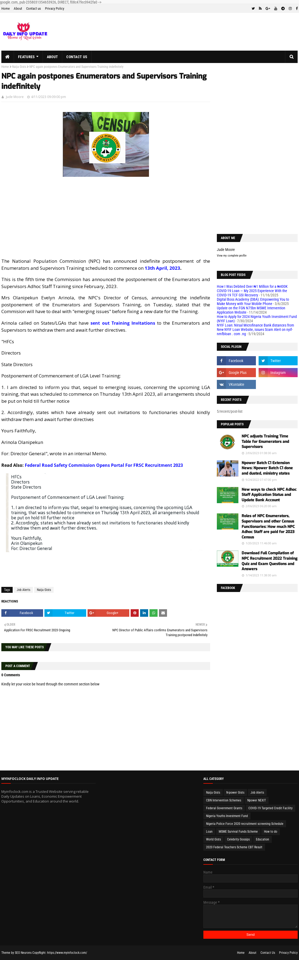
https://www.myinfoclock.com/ (67, 953)
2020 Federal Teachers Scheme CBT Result (234, 847)
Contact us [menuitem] (76, 57)
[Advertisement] (105, 220)
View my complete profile (231, 255)
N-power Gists (235, 792)
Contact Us (267, 953)
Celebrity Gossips (238, 839)
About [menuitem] (52, 57)
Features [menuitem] (26, 57)
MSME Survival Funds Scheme (238, 831)
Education (262, 839)
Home (5, 8)
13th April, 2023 (162, 268)
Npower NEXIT (256, 800)
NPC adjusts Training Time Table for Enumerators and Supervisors (265, 441)
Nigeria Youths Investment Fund (227, 816)
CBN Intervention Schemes (223, 800)
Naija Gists (19, 67)
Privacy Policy (54, 8)
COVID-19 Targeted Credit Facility (270, 808)
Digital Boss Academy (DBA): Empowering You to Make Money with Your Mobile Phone (253, 301)
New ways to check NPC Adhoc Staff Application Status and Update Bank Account (269, 495)
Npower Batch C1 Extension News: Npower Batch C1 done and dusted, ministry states (267, 468)
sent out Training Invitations (123, 323)
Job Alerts (23, 590)
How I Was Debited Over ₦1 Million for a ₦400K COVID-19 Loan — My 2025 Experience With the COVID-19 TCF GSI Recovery (252, 290)
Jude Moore (15, 96)
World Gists (213, 839)
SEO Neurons (23, 953)
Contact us (33, 8)
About (18, 8)
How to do (270, 831)
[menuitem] (7, 57)
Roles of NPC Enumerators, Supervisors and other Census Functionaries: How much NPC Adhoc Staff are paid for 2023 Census (268, 526)
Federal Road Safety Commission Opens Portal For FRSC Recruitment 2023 (104, 465)
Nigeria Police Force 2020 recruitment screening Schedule (244, 824)
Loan (209, 831)
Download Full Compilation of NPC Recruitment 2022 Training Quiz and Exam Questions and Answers (269, 561)
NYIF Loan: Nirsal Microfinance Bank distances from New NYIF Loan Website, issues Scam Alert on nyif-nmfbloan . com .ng (255, 329)
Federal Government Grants (224, 808)
